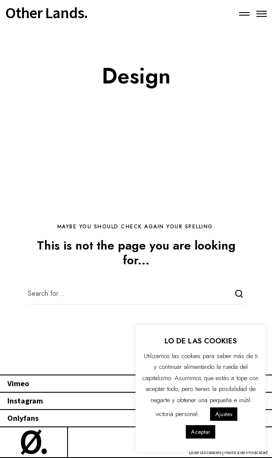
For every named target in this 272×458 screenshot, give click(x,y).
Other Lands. (46, 9)
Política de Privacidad (246, 452)
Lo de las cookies (205, 452)
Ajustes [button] (223, 414)
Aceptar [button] (200, 432)
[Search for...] (136, 293)
